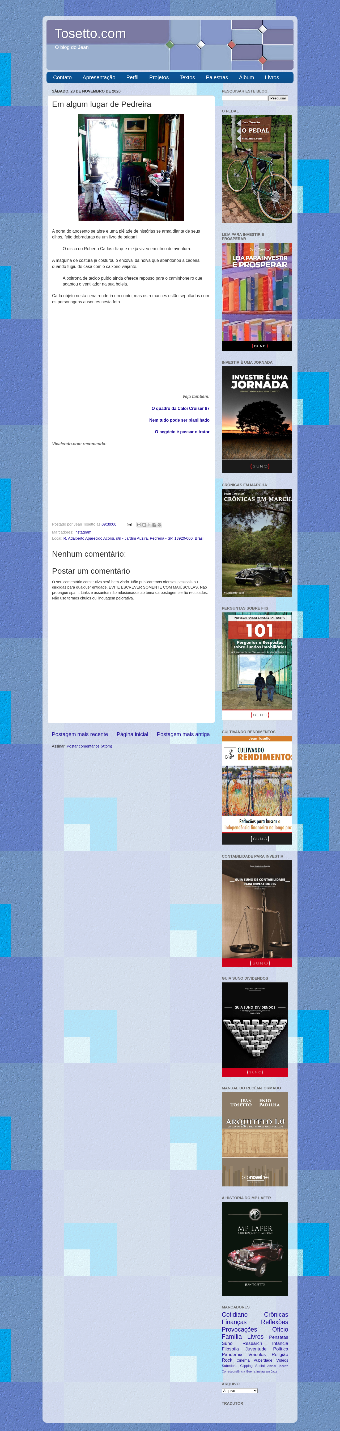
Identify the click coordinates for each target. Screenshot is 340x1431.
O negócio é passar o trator (182, 432)
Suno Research (242, 1343)
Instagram (82, 532)
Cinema (243, 1360)
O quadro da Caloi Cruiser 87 (181, 408)
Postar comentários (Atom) (89, 746)
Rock (227, 1360)
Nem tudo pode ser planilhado (179, 420)
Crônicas (276, 1314)
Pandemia (232, 1354)
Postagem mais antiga (183, 734)
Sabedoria (229, 1366)
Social (260, 1366)
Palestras (217, 77)
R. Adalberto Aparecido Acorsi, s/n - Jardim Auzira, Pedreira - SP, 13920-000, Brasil (133, 538)
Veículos (257, 1354)
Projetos (159, 77)
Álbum (246, 77)
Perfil (132, 77)
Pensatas (278, 1337)
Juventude (256, 1349)
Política (280, 1349)
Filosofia (230, 1349)
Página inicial (132, 734)
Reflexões (274, 1322)
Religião (280, 1354)
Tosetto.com (90, 33)
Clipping (246, 1366)
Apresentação (99, 77)
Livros (272, 77)
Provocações (239, 1329)
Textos (187, 77)
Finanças (234, 1322)
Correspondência (233, 1371)
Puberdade (263, 1360)
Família (232, 1336)
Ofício (280, 1329)
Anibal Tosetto (277, 1365)
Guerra (251, 1371)
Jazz (274, 1371)
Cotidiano (235, 1314)
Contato (62, 77)
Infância (280, 1343)
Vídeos (282, 1360)
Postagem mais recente (80, 734)
